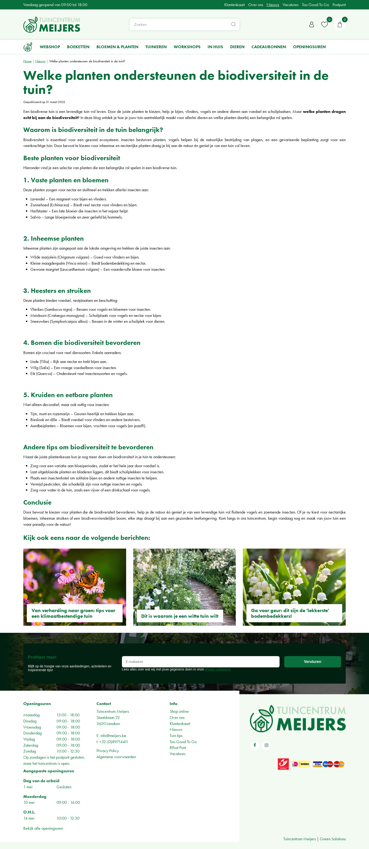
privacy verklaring (218, 669)
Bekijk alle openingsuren (43, 828)
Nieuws (176, 729)
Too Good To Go (183, 741)
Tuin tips (176, 735)
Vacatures (177, 753)
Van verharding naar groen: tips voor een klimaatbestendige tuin (73, 613)
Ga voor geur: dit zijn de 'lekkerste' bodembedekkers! (290, 613)
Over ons (177, 717)
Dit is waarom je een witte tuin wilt (179, 616)
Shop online (179, 711)
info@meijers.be (113, 735)
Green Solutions (333, 838)
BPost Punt (178, 747)
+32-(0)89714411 (113, 741)
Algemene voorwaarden (116, 756)
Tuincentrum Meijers (112, 711)
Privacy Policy (107, 750)
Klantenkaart (180, 723)
